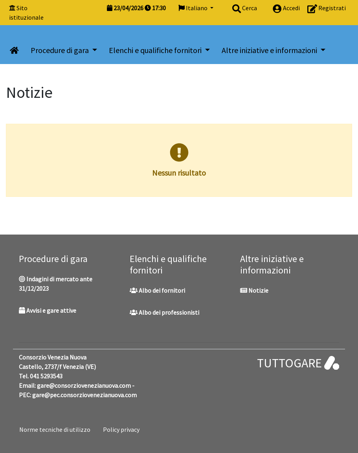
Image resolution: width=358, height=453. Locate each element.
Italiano (193, 8)
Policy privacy (121, 429)
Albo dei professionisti (164, 312)
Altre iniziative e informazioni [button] (270, 50)
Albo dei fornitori (157, 290)
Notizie (254, 290)
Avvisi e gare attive (47, 310)
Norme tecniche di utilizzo (54, 429)
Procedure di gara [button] (60, 50)
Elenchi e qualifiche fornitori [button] (156, 50)
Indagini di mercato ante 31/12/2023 (55, 283)
